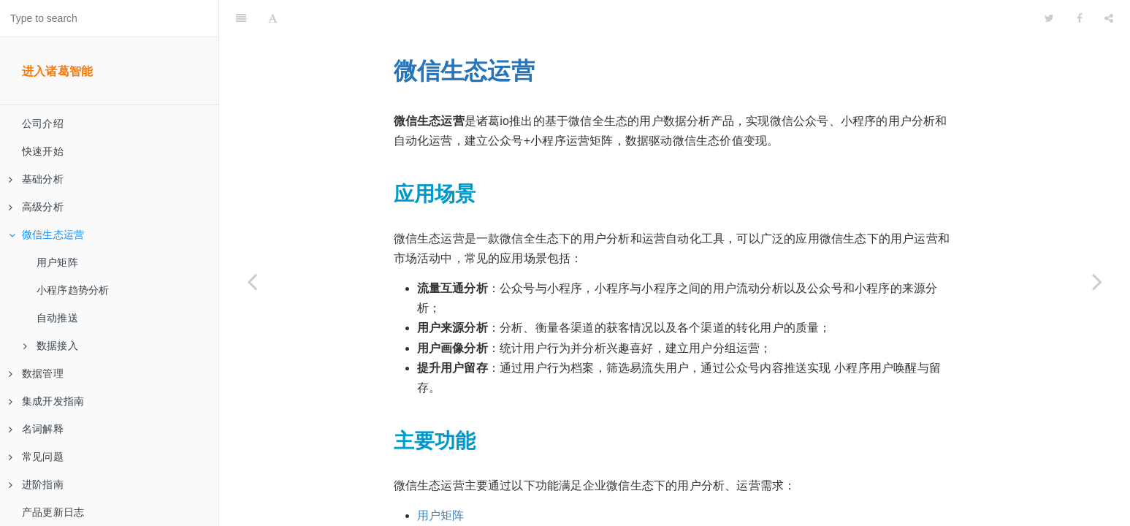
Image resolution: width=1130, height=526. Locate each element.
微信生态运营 (46, 234)
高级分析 (36, 207)
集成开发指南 (46, 401)
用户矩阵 (57, 262)
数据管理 (36, 373)
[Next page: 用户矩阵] (1097, 281)
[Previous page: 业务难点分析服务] (252, 281)
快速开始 (43, 151)
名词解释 (36, 429)
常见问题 (36, 456)
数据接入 (50, 345)
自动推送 (57, 318)
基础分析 (36, 179)
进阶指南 (36, 484)
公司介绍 (43, 123)
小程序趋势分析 (73, 290)
